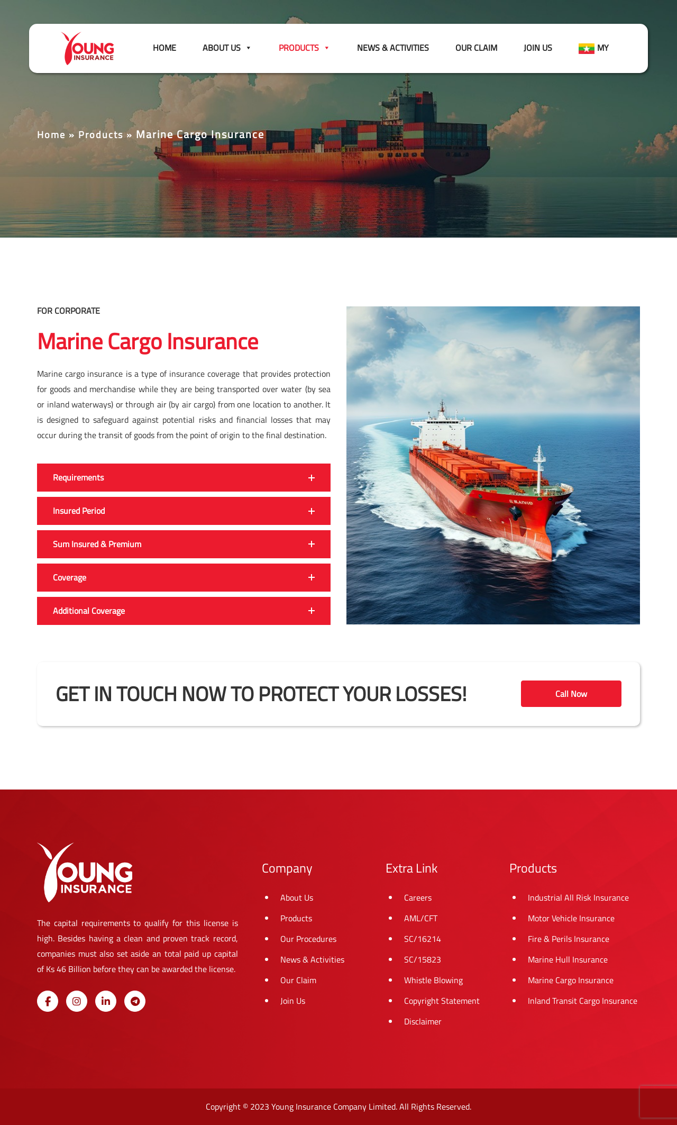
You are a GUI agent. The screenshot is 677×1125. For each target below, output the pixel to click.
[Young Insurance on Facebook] (47, 1001)
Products (100, 135)
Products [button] (305, 47)
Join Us (538, 47)
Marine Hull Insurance (568, 959)
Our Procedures (308, 938)
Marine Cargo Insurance (571, 980)
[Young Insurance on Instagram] (76, 1001)
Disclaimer (423, 1021)
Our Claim (476, 47)
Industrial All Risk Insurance (578, 897)
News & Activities (393, 47)
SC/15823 (422, 959)
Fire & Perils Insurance (568, 938)
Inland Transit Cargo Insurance (582, 1000)
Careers (418, 897)
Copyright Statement (442, 1000)
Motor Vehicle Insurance (571, 918)
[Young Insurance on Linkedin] (105, 1001)
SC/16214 (422, 938)
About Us (227, 47)
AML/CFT (420, 918)
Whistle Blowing (433, 980)
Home (164, 47)
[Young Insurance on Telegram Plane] (134, 1001)
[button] (184, 478)
